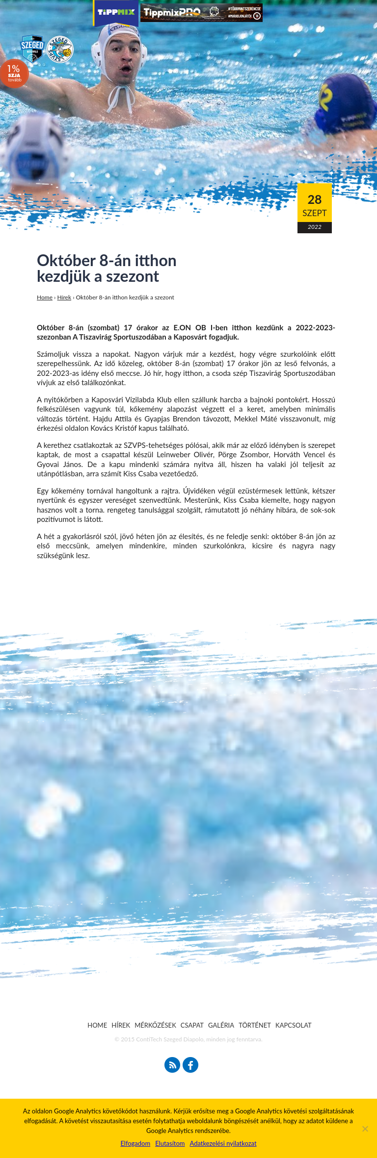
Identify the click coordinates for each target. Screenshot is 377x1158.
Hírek (64, 297)
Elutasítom (170, 1143)
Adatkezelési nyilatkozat (222, 1143)
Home (45, 297)
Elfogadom (135, 1143)
